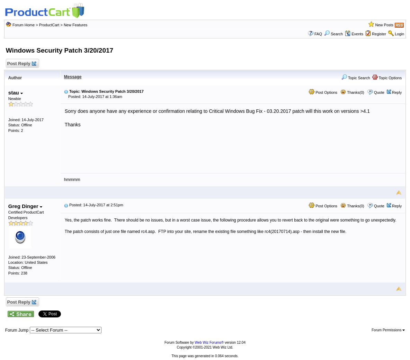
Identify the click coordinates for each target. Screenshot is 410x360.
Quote (379, 92)
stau (15, 93)
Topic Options (387, 78)
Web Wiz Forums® (209, 342)
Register (379, 34)
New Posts (384, 25)
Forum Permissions (388, 330)
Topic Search (355, 78)
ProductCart (49, 25)
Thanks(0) (352, 92)
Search (333, 34)
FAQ (318, 34)
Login (399, 34)
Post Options (323, 92)
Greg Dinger (25, 206)
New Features (75, 25)
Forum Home (23, 25)
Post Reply (21, 64)
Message (73, 76)
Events (354, 34)
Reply (397, 92)
